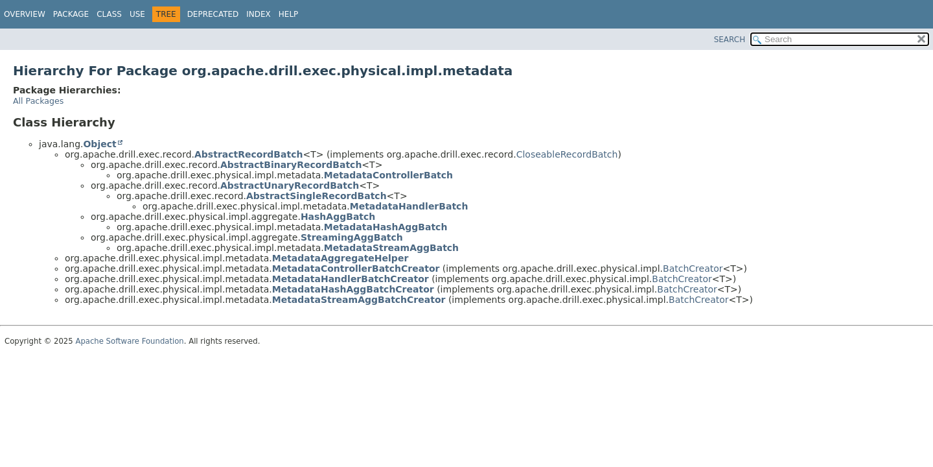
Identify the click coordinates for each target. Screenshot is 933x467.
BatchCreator (692, 268)
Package (71, 14)
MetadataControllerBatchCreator (356, 268)
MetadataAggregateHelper (340, 258)
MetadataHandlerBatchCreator (350, 279)
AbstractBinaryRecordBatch (291, 165)
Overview (24, 14)
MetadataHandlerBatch (409, 206)
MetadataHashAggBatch (386, 227)
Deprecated (213, 14)
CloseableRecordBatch (567, 154)
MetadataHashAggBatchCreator (353, 289)
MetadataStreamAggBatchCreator (359, 299)
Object (99, 144)
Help (289, 14)
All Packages (38, 101)
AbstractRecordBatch (248, 154)
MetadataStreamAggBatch (391, 248)
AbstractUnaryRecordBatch (289, 185)
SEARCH (730, 39)
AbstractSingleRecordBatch (316, 196)
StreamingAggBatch (352, 237)
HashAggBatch (338, 216)
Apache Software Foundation (129, 341)
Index (258, 14)
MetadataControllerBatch (388, 175)
